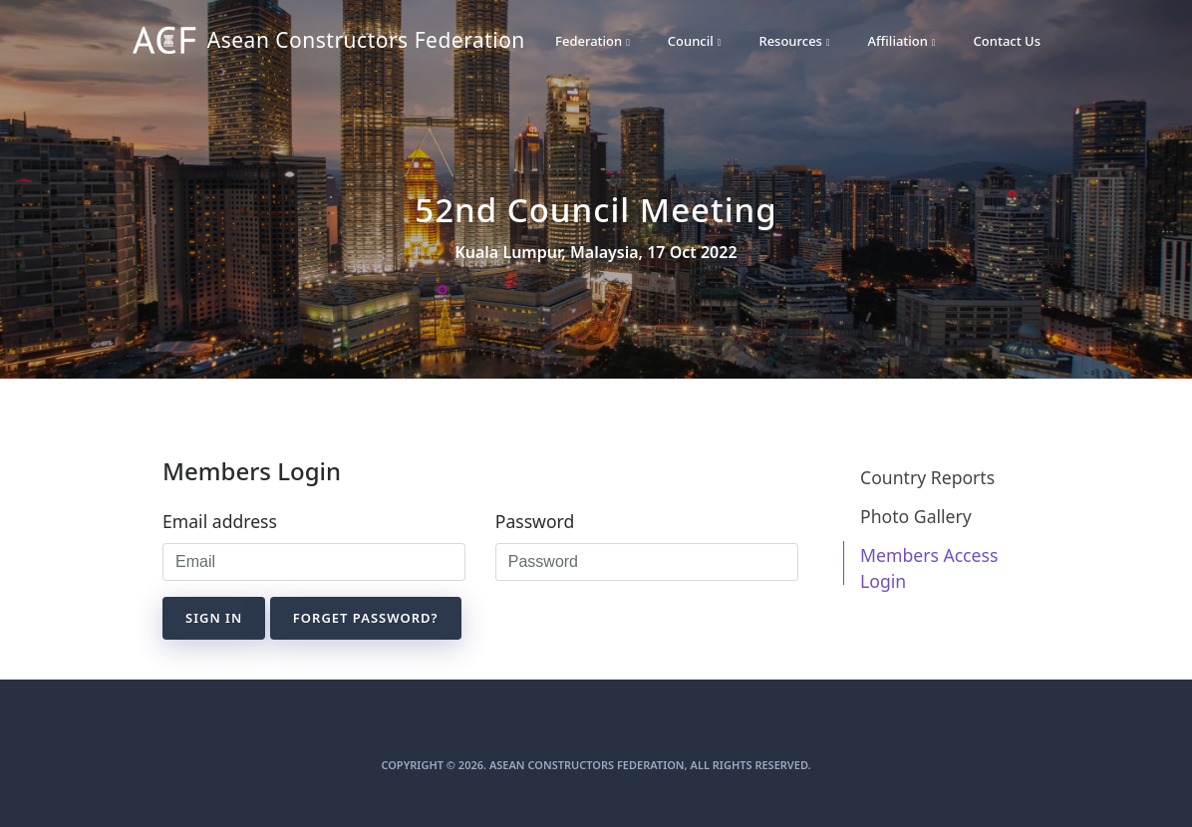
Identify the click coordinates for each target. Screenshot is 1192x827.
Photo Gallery (916, 516)
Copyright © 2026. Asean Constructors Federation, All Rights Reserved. (595, 764)
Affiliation (902, 41)
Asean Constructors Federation (296, 42)
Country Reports (927, 477)
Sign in (213, 618)
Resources (793, 41)
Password (535, 521)
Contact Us (1007, 41)
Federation (592, 41)
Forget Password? (366, 618)
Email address (219, 521)
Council (695, 41)
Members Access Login (929, 568)
